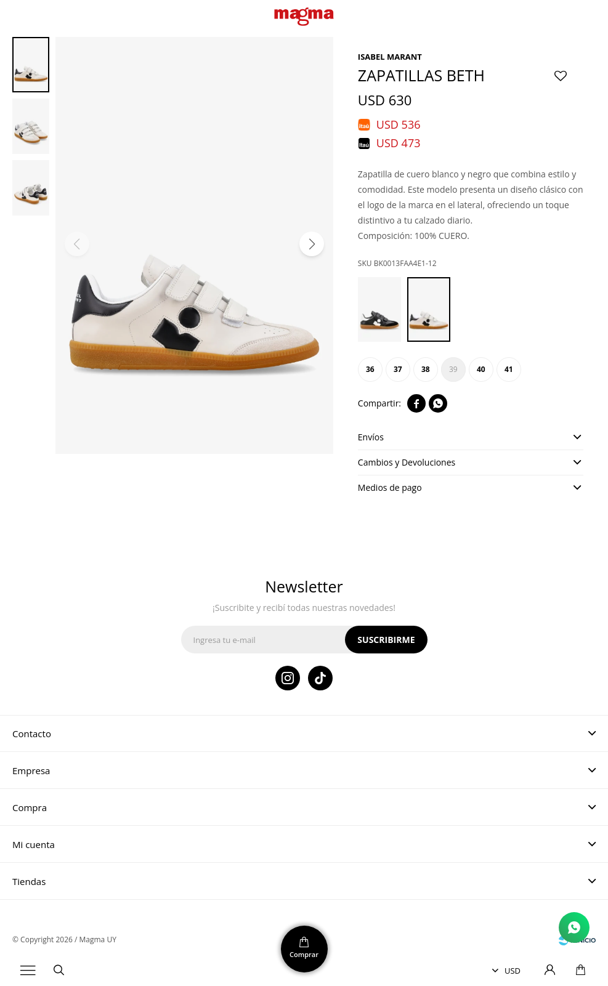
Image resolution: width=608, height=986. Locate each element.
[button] (311, 244)
